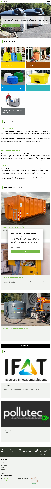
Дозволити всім (25, 251)
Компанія (3, 467)
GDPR (12, 247)
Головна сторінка (4, 462)
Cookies (2, 471)
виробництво (4, 465)
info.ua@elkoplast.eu (8, 480)
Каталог (2, 464)
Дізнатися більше (10, 25)
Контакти (3, 469)
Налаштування (25, 254)
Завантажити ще (25, 345)
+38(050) (7, 478)
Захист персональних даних (5, 473)
